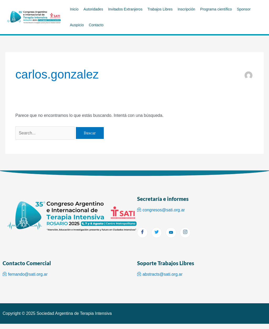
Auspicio (77, 25)
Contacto (96, 25)
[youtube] (171, 232)
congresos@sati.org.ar (161, 210)
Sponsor (244, 9)
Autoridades (93, 9)
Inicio (74, 9)
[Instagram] (185, 232)
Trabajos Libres (160, 9)
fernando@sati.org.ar (25, 274)
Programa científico (216, 9)
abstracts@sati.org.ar (160, 274)
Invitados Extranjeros (125, 9)
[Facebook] (142, 232)
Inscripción (186, 9)
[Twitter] (156, 232)
